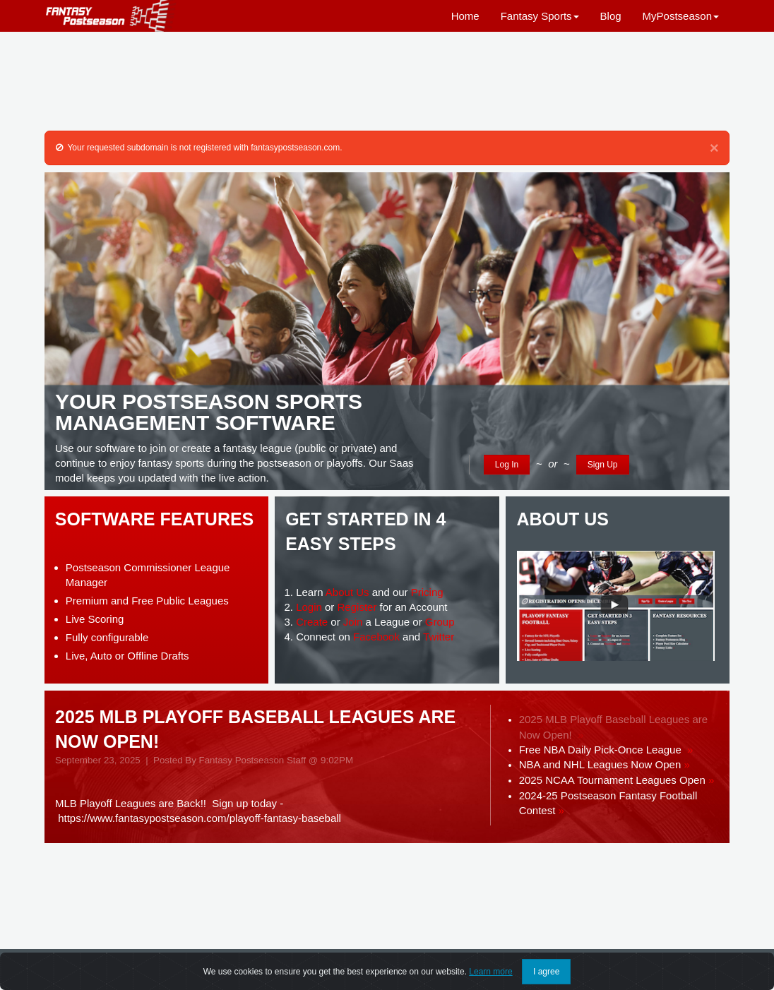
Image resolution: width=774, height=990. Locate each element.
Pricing (427, 592)
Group (440, 622)
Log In (506, 465)
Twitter (438, 637)
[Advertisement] (387, 81)
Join (353, 622)
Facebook (376, 637)
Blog (610, 16)
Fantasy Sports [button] (540, 16)
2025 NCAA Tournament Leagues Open (617, 780)
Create (312, 622)
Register (357, 607)
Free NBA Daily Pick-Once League (606, 750)
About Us (347, 592)
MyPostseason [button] (681, 16)
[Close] (714, 149)
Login (309, 607)
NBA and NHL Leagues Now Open (604, 764)
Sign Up (603, 465)
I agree (546, 972)
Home (465, 16)
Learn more (490, 972)
